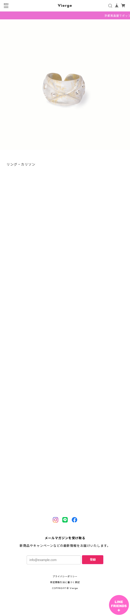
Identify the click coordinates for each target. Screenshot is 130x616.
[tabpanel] (65, 86)
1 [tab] (65, 155)
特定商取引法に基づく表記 (65, 582)
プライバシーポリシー (65, 576)
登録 (93, 559)
